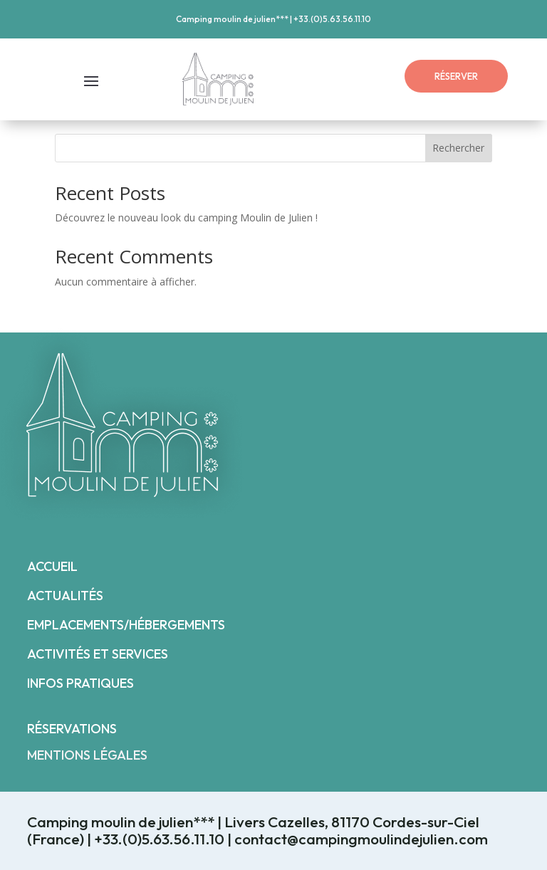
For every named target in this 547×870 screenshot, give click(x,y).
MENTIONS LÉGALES (87, 755)
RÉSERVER (456, 76)
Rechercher (458, 147)
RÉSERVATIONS (72, 728)
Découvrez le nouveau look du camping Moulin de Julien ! (186, 217)
